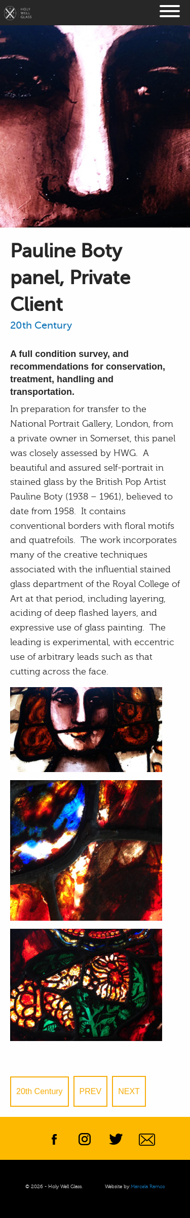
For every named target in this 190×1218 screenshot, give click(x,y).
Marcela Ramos (148, 1187)
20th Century (41, 325)
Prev (91, 1091)
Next (129, 1091)
